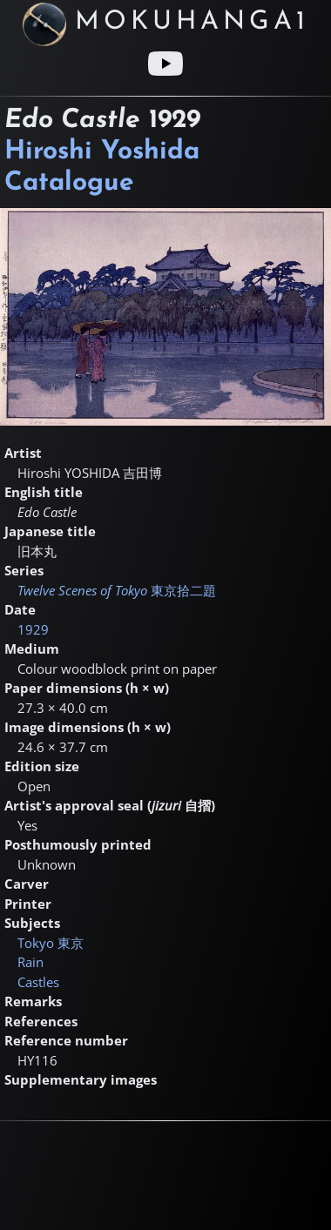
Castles (38, 982)
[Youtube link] (165, 63)
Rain (30, 962)
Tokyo (50, 942)
